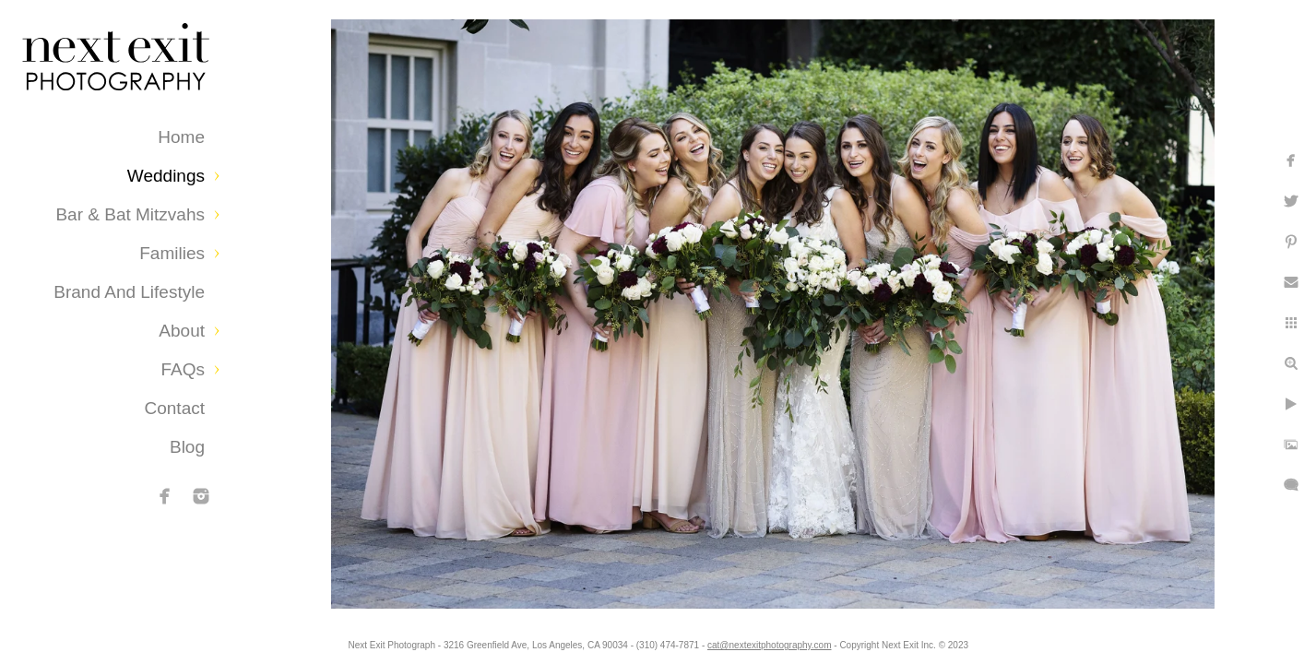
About (182, 330)
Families (172, 253)
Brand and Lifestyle (129, 292)
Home (181, 137)
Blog (187, 446)
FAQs (182, 369)
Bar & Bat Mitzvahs (130, 214)
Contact (175, 408)
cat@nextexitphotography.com (769, 645)
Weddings (166, 175)
